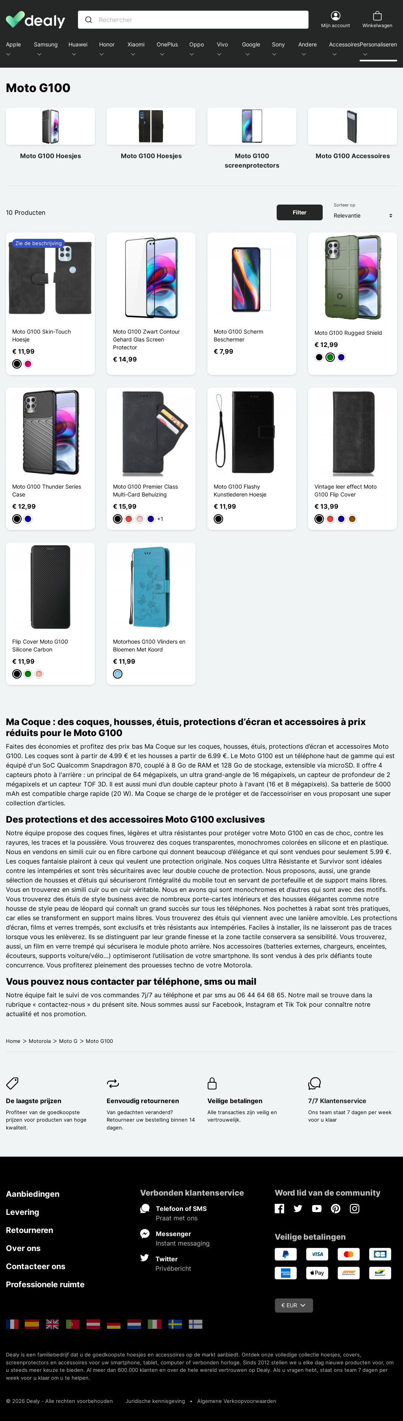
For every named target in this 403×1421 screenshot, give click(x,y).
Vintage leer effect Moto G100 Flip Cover (345, 490)
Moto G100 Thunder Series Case (46, 490)
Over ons (23, 1248)
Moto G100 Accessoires (353, 156)
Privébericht (173, 1268)
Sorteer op (344, 205)
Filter (300, 212)
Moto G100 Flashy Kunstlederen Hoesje (240, 490)
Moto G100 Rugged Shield (348, 332)
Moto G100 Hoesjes (50, 156)
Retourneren (29, 1230)
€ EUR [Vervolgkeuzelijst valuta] (293, 1305)
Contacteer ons (35, 1266)
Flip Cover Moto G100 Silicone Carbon (40, 645)
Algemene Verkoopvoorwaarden (236, 1401)
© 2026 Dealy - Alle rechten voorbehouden (59, 1401)
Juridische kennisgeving (155, 1401)
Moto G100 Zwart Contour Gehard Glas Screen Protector (146, 339)
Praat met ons (177, 1218)
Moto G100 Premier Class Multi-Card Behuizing (145, 490)
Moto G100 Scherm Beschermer (238, 335)
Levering (22, 1212)
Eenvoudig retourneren (143, 1101)
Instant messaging (183, 1243)
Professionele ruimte (45, 1284)
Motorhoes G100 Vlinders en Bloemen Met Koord (149, 645)
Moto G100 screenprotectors (252, 160)
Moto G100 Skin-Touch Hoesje (41, 335)
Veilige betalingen (235, 1101)
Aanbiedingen (32, 1194)
